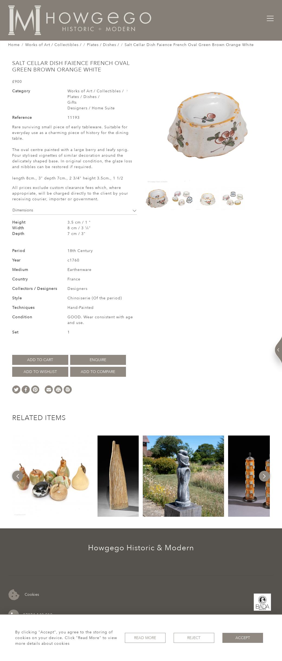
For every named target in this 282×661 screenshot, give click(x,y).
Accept (242, 637)
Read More (145, 637)
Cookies (23, 594)
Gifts (72, 102)
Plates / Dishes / (103, 44)
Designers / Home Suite (91, 108)
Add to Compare (98, 371)
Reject (193, 637)
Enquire (98, 359)
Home (14, 44)
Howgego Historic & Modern (141, 548)
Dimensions (74, 210)
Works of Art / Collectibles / (53, 44)
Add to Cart (40, 359)
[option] (52, 476)
